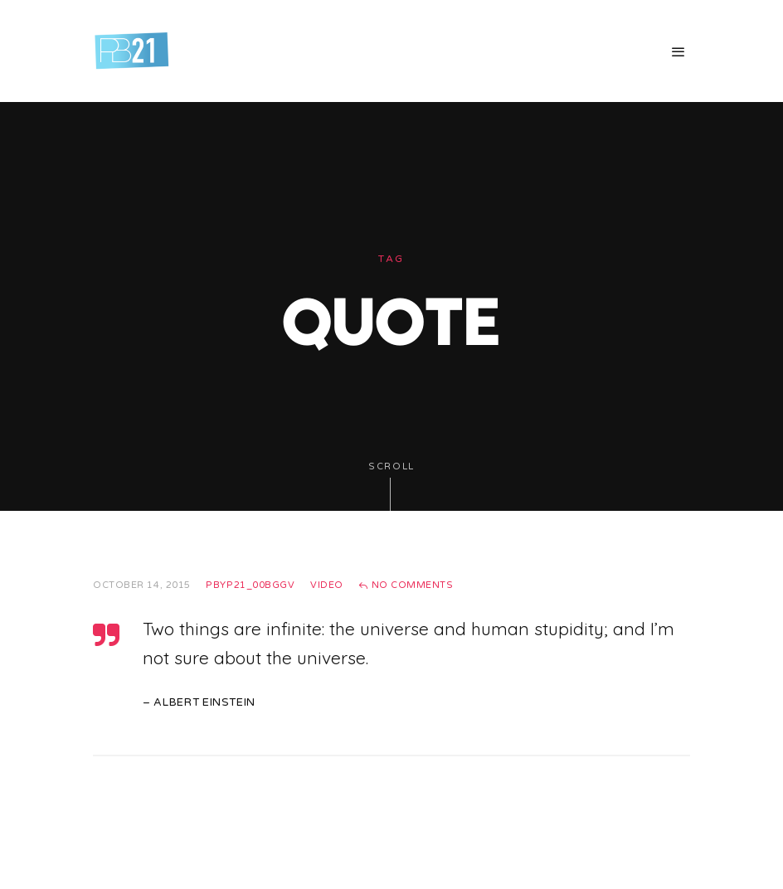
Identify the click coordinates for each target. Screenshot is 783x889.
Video (326, 585)
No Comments (405, 585)
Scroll (391, 486)
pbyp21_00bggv (250, 585)
